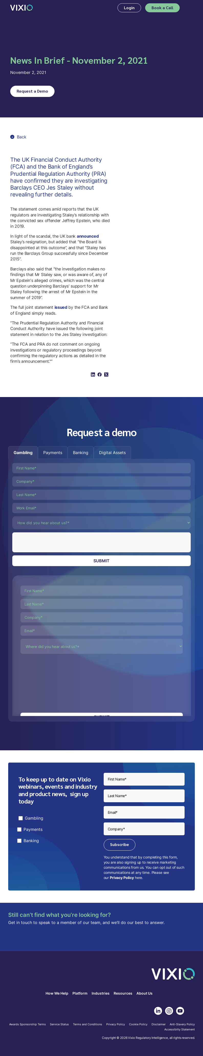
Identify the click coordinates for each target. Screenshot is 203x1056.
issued (61, 307)
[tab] (23, 452)
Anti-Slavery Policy (182, 1024)
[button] (189, 7)
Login (129, 7)
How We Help (57, 993)
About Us (144, 993)
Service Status (59, 1024)
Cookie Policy (138, 1024)
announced (88, 236)
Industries (101, 993)
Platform (80, 993)
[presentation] (51, 542)
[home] (21, 7)
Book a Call (162, 7)
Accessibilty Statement (179, 1029)
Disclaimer (159, 1024)
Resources (123, 993)
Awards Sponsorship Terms (27, 1024)
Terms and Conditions (87, 1024)
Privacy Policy (122, 877)
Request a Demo (32, 91)
